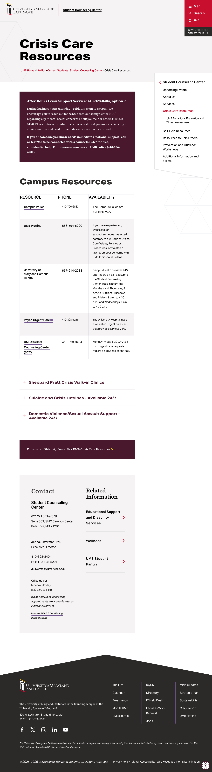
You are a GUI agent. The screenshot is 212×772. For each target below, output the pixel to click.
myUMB (151, 685)
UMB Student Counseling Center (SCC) (37, 347)
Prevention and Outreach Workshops (180, 147)
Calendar (118, 693)
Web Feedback (166, 761)
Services (169, 104)
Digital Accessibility (143, 761)
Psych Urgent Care (38, 320)
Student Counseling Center (82, 10)
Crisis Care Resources (178, 111)
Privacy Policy (121, 761)
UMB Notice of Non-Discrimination (63, 747)
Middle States (189, 685)
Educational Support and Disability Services (103, 517)
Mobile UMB (120, 708)
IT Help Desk (154, 700)
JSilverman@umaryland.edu (48, 569)
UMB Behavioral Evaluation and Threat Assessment (185, 120)
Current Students (57, 70)
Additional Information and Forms (181, 158)
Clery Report (188, 708)
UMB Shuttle (120, 716)
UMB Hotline (32, 226)
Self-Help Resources (176, 131)
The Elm (117, 685)
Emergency (120, 700)
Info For (40, 70)
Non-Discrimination (188, 761)
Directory (152, 693)
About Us (169, 97)
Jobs (149, 721)
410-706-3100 (37, 719)
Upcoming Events (175, 90)
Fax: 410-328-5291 (44, 562)
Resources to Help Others (180, 138)
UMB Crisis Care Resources (93, 449)
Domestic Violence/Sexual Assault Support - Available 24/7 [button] (74, 415)
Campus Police (34, 207)
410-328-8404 (41, 556)
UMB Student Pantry (97, 561)
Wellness (93, 541)
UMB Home (27, 70)
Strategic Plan (189, 693)
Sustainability (189, 700)
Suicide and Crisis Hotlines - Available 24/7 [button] (72, 398)
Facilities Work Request (155, 710)
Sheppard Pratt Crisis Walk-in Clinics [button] (66, 382)
